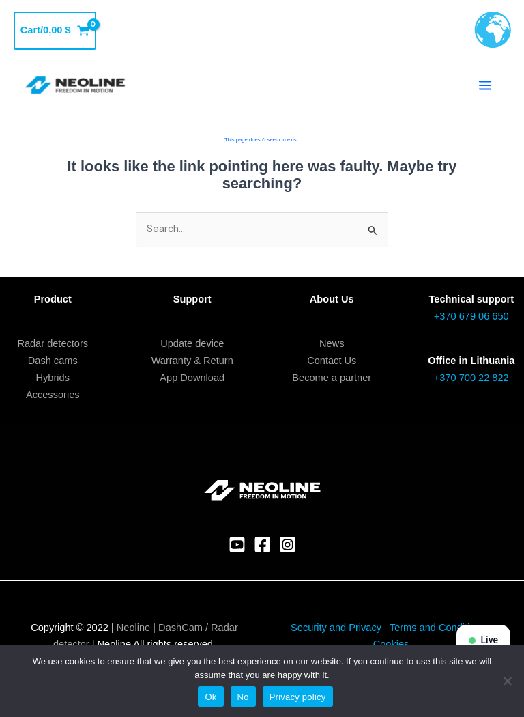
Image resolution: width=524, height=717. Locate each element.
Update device (192, 343)
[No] (507, 681)
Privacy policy (298, 697)
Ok (210, 697)
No (243, 697)
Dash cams (53, 360)
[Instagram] (287, 544)
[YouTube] (237, 544)
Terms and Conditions (439, 627)
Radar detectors (52, 343)
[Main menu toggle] (485, 85)
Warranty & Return (192, 360)
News (331, 343)
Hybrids (53, 377)
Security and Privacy (336, 627)
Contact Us (331, 360)
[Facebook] (262, 544)
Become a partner (331, 377)
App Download (192, 377)
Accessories (53, 394)
